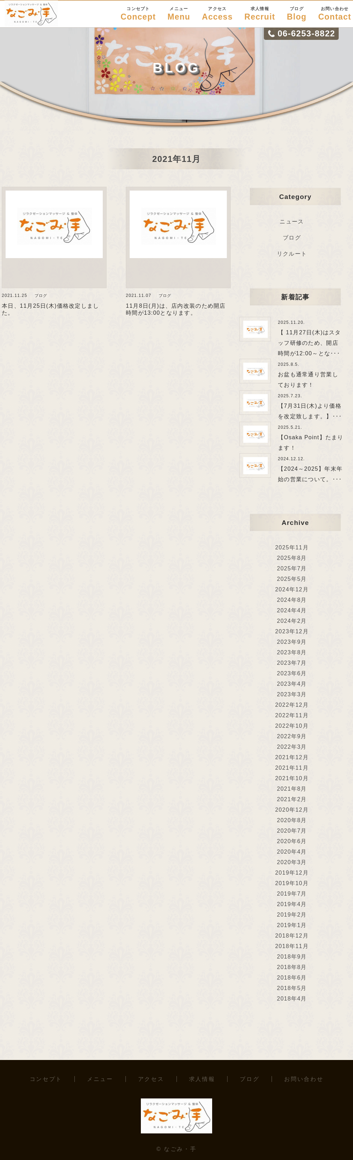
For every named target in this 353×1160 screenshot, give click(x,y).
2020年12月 (292, 810)
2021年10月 (292, 778)
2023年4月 (292, 684)
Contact (334, 13)
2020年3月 (292, 862)
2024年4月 (292, 610)
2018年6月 (292, 978)
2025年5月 (292, 579)
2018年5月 (292, 988)
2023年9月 (292, 642)
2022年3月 (292, 747)
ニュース (292, 222)
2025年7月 (292, 568)
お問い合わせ (303, 1079)
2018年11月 (292, 946)
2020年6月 (292, 841)
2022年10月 (292, 726)
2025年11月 (292, 547)
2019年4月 (292, 904)
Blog (297, 13)
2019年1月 (292, 925)
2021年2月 (292, 799)
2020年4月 (292, 852)
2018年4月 (292, 999)
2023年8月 (292, 652)
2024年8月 (292, 600)
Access (217, 13)
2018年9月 (292, 957)
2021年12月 (292, 757)
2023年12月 (292, 631)
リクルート (292, 254)
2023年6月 (292, 673)
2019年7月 (292, 894)
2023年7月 (292, 663)
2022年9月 (292, 736)
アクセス (151, 1079)
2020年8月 (292, 820)
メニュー (100, 1079)
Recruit (259, 13)
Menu (178, 13)
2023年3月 (292, 694)
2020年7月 (292, 831)
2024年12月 (292, 589)
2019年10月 (292, 883)
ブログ (292, 238)
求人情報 (202, 1079)
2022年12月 (292, 705)
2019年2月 (292, 915)
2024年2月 (292, 621)
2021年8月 (292, 789)
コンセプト (46, 1079)
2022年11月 (292, 715)
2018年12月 (292, 936)
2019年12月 (292, 873)
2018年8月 (292, 967)
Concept (138, 13)
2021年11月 (292, 768)
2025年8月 (292, 558)
